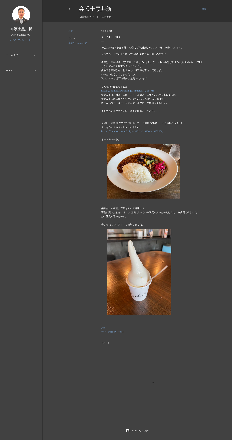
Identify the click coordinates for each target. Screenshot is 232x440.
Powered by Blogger (137, 431)
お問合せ (105, 16)
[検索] (204, 9)
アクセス (95, 16)
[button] (143, 172)
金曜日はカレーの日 (77, 43)
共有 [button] (70, 31)
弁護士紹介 (84, 16)
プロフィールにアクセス (21, 39)
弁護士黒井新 (95, 8)
